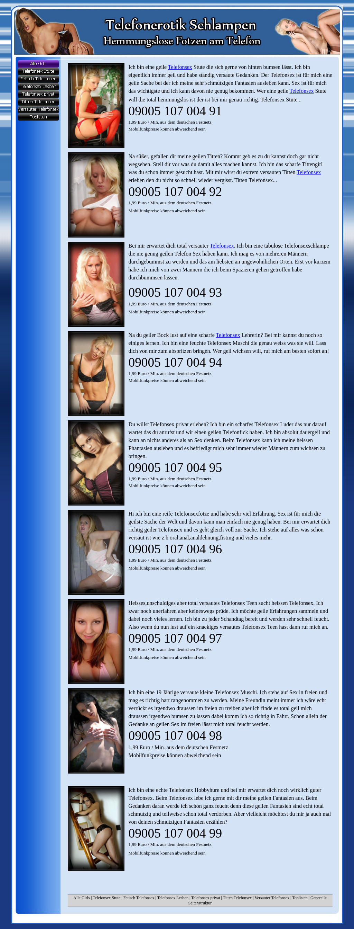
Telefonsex (180, 67)
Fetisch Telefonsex (139, 897)
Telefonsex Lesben (172, 897)
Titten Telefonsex (237, 897)
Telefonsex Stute (106, 897)
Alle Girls (81, 897)
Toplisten (300, 897)
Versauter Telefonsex (271, 897)
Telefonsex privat (205, 897)
